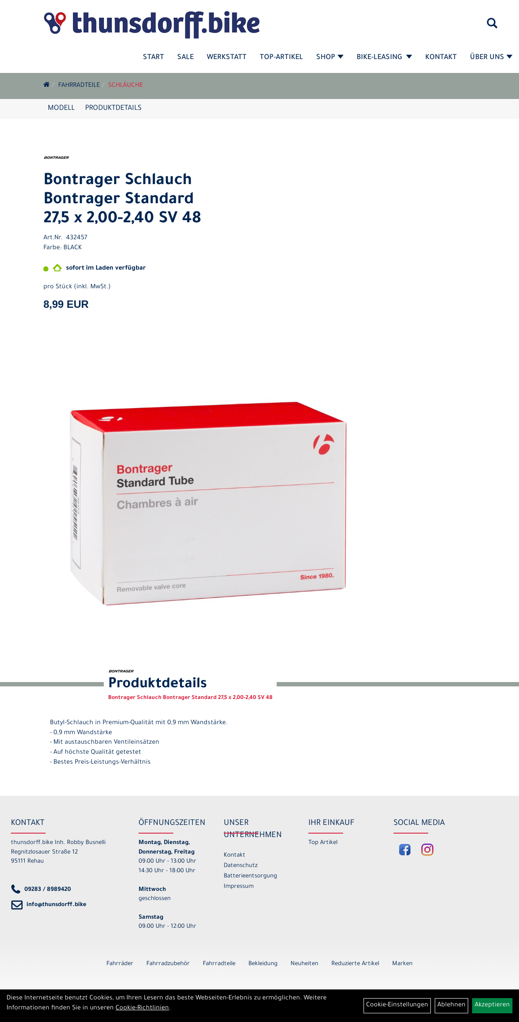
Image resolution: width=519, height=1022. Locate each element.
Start (153, 58)
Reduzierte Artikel (355, 964)
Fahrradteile (79, 85)
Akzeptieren (492, 1005)
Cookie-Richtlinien (142, 1008)
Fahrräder (119, 964)
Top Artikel (322, 843)
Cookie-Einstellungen (397, 1005)
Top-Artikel (281, 58)
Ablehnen (451, 1005)
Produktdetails (113, 108)
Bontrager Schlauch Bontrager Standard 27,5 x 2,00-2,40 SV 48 (122, 200)
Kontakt (441, 58)
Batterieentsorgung (250, 876)
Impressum (239, 887)
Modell (61, 108)
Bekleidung (263, 964)
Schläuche (125, 85)
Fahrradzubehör (168, 964)
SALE (185, 58)
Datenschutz (241, 866)
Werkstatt (227, 58)
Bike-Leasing (384, 58)
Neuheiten (304, 964)
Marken (402, 964)
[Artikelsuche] (492, 26)
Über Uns (491, 58)
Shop (330, 58)
